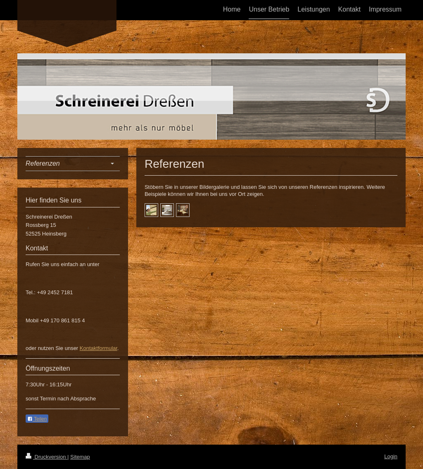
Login (390, 456)
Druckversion (46, 457)
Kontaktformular (98, 348)
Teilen (37, 419)
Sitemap (80, 457)
